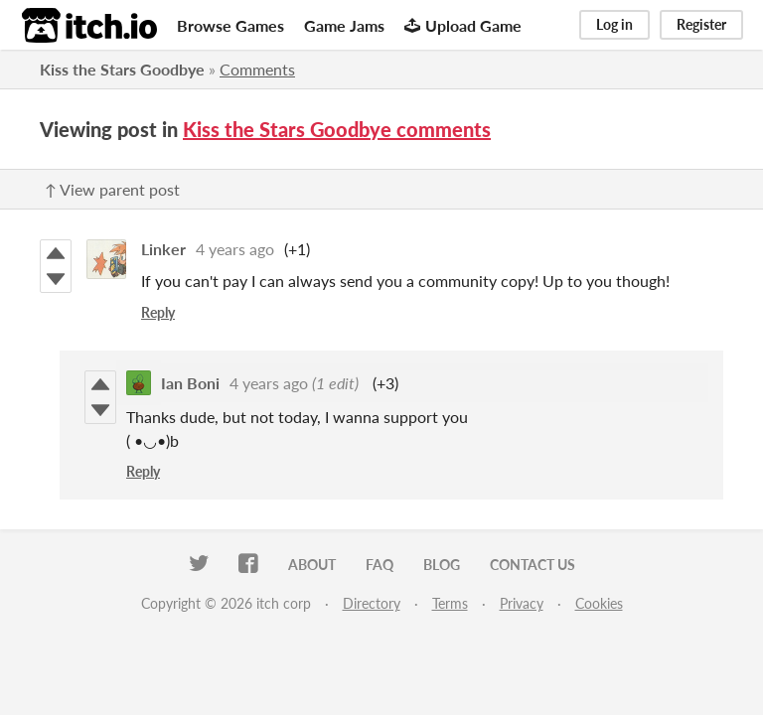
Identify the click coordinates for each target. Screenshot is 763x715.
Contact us (532, 564)
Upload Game (463, 25)
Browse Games (230, 25)
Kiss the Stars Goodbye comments (337, 129)
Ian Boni (190, 382)
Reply (158, 312)
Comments (257, 69)
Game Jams (344, 25)
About (312, 564)
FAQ (379, 564)
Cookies (599, 603)
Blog (441, 564)
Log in (614, 24)
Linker (163, 248)
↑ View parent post (112, 189)
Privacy (521, 603)
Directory (371, 603)
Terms (450, 603)
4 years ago (235, 248)
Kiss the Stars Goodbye (122, 69)
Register (701, 24)
